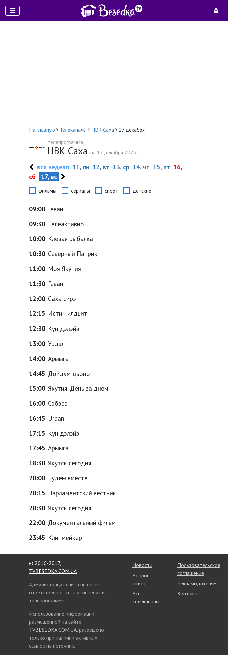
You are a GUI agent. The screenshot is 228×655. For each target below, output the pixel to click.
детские (142, 190)
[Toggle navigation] (12, 11)
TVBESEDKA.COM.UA (53, 571)
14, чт (141, 167)
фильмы (47, 190)
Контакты (188, 593)
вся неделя (53, 167)
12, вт (100, 167)
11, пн (80, 167)
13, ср (121, 167)
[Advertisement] (114, 73)
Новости (142, 565)
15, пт (161, 167)
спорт (111, 190)
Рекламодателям (197, 583)
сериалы (80, 190)
